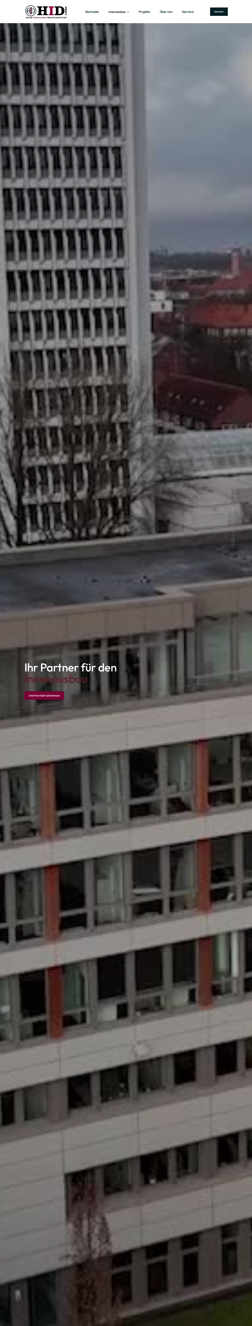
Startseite (92, 12)
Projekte (144, 12)
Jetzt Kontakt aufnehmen (44, 695)
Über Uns (166, 12)
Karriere (188, 12)
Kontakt (219, 11)
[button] (119, 12)
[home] (46, 12)
